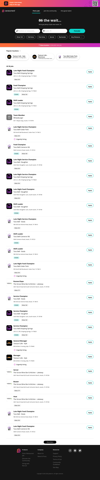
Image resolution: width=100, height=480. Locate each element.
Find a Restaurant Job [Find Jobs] (28, 454)
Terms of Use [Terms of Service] (57, 459)
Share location (43, 45)
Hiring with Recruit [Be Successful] (25, 465)
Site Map (56, 467)
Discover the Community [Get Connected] (26, 460)
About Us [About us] (41, 453)
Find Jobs (77, 31)
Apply (90, 72)
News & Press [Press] (42, 456)
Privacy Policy (57, 456)
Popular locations (13, 51)
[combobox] (27, 31)
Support (55, 453)
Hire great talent (66, 11)
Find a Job (36, 11)
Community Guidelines (57, 463)
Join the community (50, 11)
